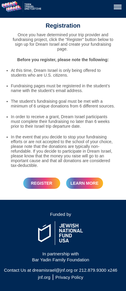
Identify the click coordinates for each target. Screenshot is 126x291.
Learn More (84, 183)
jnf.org (44, 277)
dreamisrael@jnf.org (52, 270)
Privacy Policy (69, 277)
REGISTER (41, 183)
